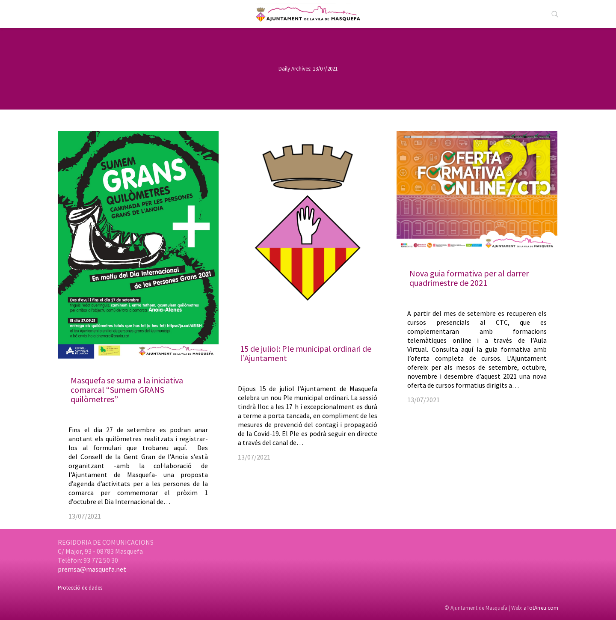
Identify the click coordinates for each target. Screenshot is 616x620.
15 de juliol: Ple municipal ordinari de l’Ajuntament (305, 353)
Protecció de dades (80, 587)
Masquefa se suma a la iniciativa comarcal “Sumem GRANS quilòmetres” (127, 389)
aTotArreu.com (541, 607)
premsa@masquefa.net (92, 569)
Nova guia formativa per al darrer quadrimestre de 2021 (469, 278)
